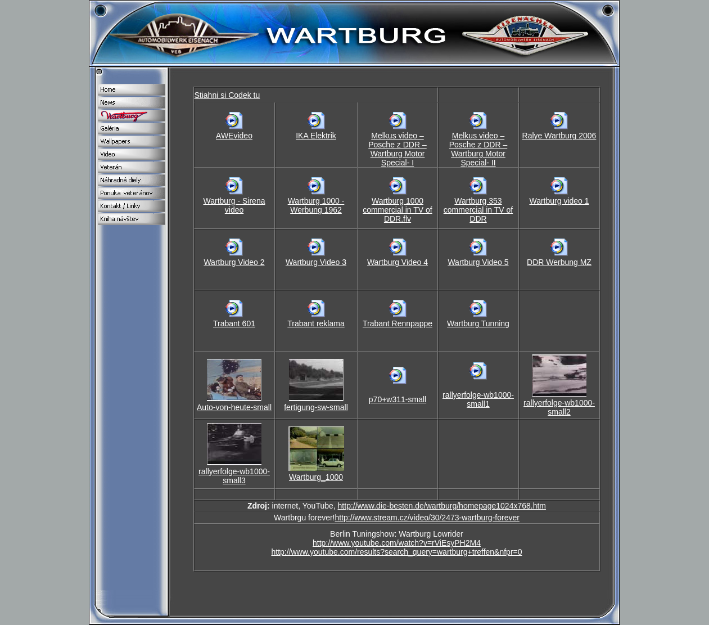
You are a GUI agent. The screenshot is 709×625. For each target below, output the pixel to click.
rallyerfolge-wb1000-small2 (559, 407)
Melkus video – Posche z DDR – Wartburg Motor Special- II (478, 149)
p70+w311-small (397, 399)
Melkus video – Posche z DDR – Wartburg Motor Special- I (397, 149)
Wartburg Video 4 (397, 262)
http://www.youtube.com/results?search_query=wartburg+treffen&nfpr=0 (396, 551)
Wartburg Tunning (478, 323)
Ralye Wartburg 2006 (559, 135)
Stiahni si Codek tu (227, 95)
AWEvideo (234, 135)
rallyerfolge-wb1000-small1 (478, 399)
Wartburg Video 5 (478, 262)
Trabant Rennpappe (397, 323)
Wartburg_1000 (316, 477)
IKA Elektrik (316, 135)
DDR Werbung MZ (559, 262)
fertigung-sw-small (316, 407)
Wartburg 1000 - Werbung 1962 (316, 205)
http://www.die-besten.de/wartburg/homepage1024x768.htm (442, 505)
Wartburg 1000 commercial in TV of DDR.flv (397, 209)
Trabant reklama (315, 323)
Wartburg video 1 (559, 200)
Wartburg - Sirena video (234, 205)
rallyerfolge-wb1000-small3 (234, 476)
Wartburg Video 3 (316, 262)
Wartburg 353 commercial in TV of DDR (478, 209)
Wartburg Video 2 (234, 262)
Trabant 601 (234, 323)
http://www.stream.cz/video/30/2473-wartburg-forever (427, 517)
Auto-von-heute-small (234, 407)
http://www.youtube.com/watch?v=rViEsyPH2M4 (397, 542)
